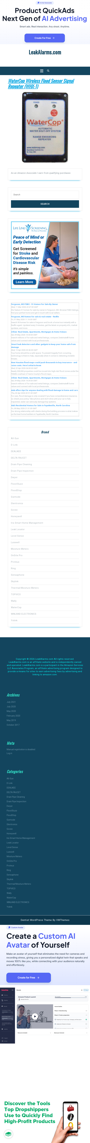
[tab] (41, 71)
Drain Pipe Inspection (22, 471)
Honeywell (16, 516)
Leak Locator (18, 529)
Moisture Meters (20, 549)
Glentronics (17, 503)
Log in (9, 753)
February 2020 (13, 716)
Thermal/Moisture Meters (25, 588)
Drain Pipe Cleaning (21, 464)
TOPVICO (16, 594)
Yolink (14, 620)
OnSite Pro (17, 555)
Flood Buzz (17, 484)
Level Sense (17, 536)
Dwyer (14, 477)
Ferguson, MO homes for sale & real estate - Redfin (35, 317)
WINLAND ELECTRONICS (23, 614)
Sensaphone (17, 575)
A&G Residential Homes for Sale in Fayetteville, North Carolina (40, 405)
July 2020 (11, 706)
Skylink (15, 581)
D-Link (14, 445)
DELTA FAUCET (19, 458)
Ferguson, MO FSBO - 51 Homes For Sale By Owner (34, 304)
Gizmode (15, 497)
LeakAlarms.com (45, 52)
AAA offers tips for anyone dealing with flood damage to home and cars (44, 390)
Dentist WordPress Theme (36, 920)
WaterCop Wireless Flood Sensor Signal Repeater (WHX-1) (41, 83)
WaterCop (16, 607)
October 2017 (13, 725)
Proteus (15, 562)
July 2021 (11, 702)
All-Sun (15, 438)
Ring (13, 568)
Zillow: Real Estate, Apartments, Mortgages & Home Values (39, 332)
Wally (14, 601)
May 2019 (11, 720)
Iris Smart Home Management (27, 523)
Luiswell (15, 542)
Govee (14, 510)
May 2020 (11, 711)
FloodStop (16, 490)
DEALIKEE (16, 451)
